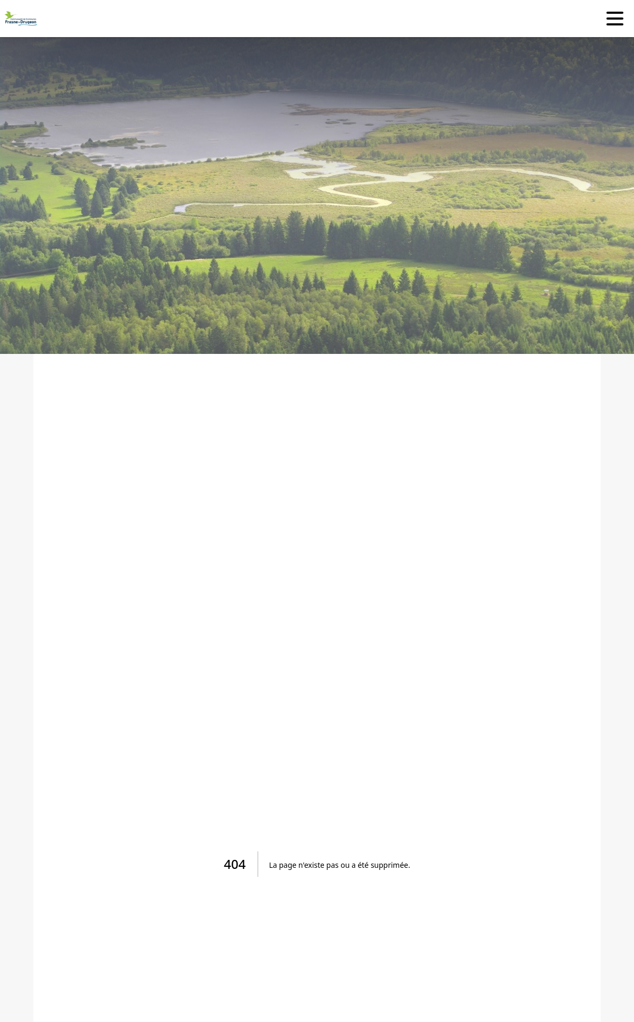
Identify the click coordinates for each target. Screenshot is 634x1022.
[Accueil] (18, 18)
